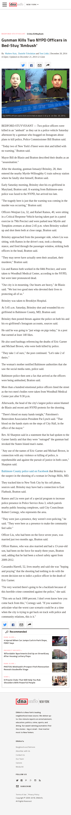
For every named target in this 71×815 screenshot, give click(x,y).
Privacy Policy (33, 794)
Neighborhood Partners (25, 747)
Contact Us (20, 754)
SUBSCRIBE (23, 786)
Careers (19, 762)
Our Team (20, 758)
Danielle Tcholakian (26, 53)
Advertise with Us (23, 751)
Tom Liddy (44, 53)
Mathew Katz (11, 53)
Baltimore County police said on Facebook (25, 471)
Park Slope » (10, 637)
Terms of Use (21, 794)
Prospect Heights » (13, 650)
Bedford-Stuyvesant (13, 34)
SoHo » (7, 677)
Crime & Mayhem (35, 34)
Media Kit (20, 766)
